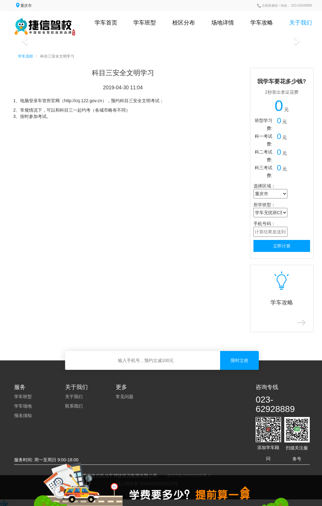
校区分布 (183, 22)
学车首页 (106, 22)
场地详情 (222, 22)
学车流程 (25, 56)
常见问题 (124, 396)
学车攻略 (261, 22)
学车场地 (23, 406)
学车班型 (144, 22)
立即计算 (282, 245)
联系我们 (74, 406)
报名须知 (23, 415)
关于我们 (300, 22)
